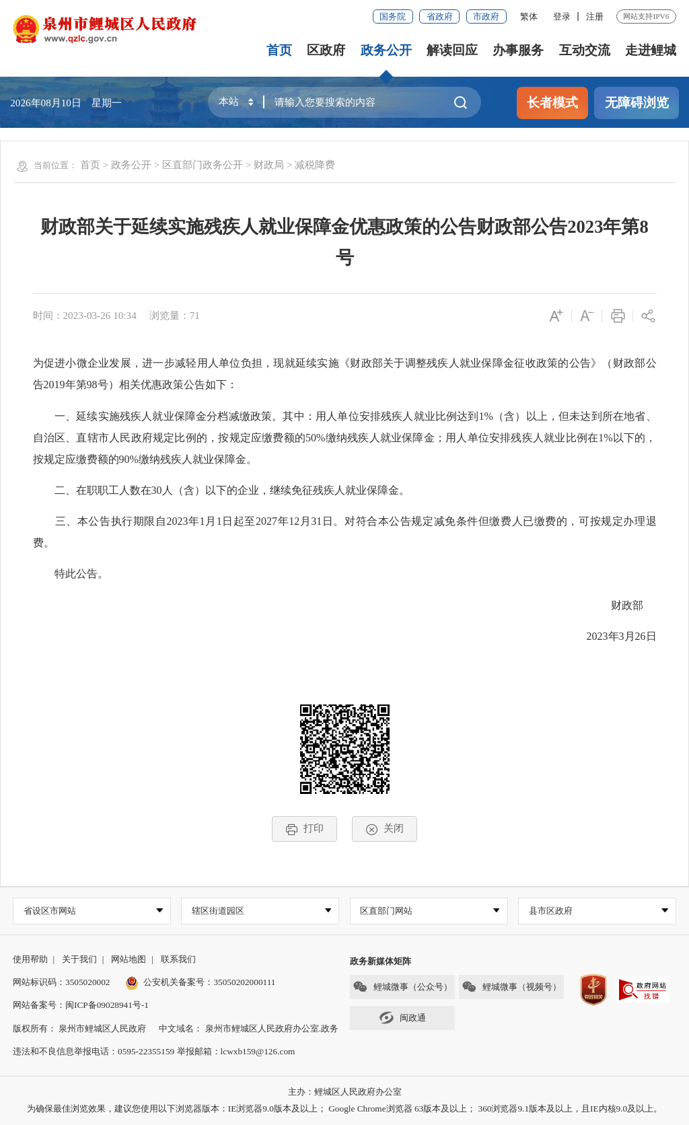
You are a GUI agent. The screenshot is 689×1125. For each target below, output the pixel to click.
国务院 (392, 16)
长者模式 (552, 103)
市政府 (486, 16)
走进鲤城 (650, 50)
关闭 (384, 828)
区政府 (326, 50)
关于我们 (79, 959)
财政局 (269, 164)
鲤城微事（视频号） (511, 987)
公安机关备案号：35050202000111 (200, 983)
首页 (279, 50)
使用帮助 (30, 959)
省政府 (440, 16)
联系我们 (178, 959)
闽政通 (402, 1017)
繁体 (529, 16)
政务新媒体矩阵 (380, 961)
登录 (562, 16)
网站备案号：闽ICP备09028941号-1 (81, 1006)
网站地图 (128, 959)
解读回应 (452, 50)
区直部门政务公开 (202, 164)
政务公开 (386, 50)
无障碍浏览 (637, 103)
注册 (595, 16)
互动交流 (584, 50)
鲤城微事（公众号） (402, 987)
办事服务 (518, 50)
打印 (304, 828)
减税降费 (315, 164)
